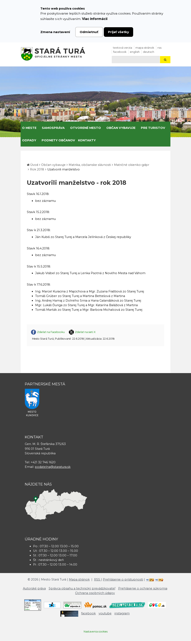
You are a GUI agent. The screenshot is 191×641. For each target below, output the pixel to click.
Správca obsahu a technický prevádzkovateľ (82, 588)
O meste (29, 128)
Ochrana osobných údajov (95, 593)
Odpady (29, 140)
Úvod (34, 165)
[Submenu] (38, 128)
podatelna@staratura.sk (53, 467)
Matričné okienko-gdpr (131, 165)
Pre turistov (153, 128)
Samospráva (53, 128)
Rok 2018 (37, 169)
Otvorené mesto (85, 128)
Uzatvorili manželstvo (63, 169)
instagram (122, 613)
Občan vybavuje (120, 128)
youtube (105, 613)
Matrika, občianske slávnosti (90, 165)
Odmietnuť (89, 32)
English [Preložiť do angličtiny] (135, 51)
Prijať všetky (118, 32)
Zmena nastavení (55, 32)
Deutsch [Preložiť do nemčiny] (148, 51)
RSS (159, 47)
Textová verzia (122, 47)
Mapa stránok (144, 47)
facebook (120, 51)
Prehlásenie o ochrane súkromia (142, 588)
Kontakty (87, 140)
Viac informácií (95, 19)
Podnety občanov (58, 140)
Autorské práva (34, 588)
